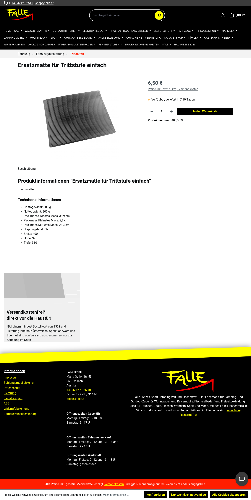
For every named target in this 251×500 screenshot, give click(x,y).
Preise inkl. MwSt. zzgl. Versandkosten (173, 89)
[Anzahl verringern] (152, 111)
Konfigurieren (155, 494)
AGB (6, 403)
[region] (79, 119)
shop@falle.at (44, 3)
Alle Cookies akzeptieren (229, 494)
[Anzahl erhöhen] (171, 111)
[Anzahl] (161, 111)
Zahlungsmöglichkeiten (19, 382)
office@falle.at (76, 399)
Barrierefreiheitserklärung (20, 414)
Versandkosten (114, 484)
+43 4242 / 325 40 (79, 390)
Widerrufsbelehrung (16, 408)
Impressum (11, 377)
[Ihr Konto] (222, 15)
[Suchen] (159, 15)
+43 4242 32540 (22, 3)
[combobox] (127, 15)
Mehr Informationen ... (116, 494)
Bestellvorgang (13, 398)
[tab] (27, 169)
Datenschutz (12, 388)
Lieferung (10, 393)
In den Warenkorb (205, 111)
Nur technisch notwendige (188, 494)
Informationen (14, 371)
